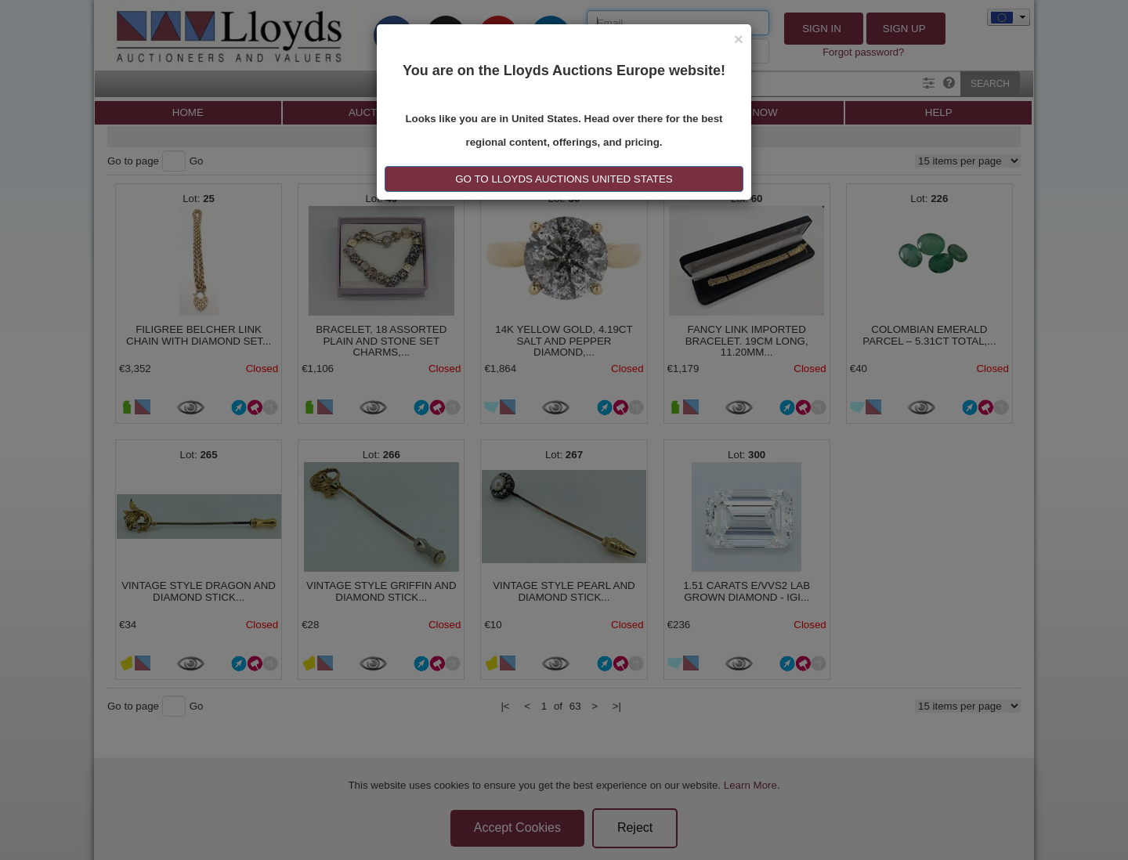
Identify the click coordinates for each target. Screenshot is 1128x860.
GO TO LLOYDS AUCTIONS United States (563, 179)
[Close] (738, 39)
